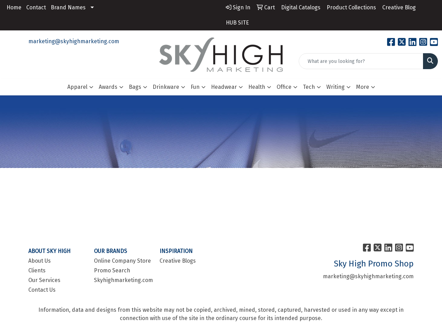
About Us (39, 260)
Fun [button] (195, 87)
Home (14, 7)
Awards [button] (108, 87)
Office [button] (284, 87)
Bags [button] (135, 87)
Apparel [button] (77, 87)
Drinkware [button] (166, 87)
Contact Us (42, 290)
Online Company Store (122, 260)
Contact (36, 7)
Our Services (44, 280)
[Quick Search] (361, 61)
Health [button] (256, 87)
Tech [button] (309, 87)
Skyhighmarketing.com (122, 280)
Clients (37, 270)
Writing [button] (335, 87)
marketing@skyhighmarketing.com (73, 41)
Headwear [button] (224, 87)
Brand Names (68, 7)
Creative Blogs (178, 260)
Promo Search (112, 270)
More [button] (362, 87)
